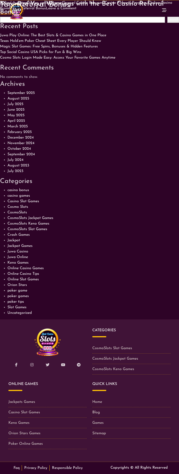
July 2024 (15, 160)
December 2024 (20, 137)
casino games (18, 196)
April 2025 (16, 121)
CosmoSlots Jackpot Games (30, 218)
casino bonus (18, 190)
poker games (18, 296)
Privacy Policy (35, 468)
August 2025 (18, 98)
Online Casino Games (25, 268)
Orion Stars (17, 285)
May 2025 (15, 115)
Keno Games (18, 263)
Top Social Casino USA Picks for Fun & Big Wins (40, 52)
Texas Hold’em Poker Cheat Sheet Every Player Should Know (50, 41)
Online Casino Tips (23, 274)
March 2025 (17, 126)
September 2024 (21, 154)
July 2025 (15, 104)
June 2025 (15, 110)
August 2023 (18, 165)
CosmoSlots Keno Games (28, 223)
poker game (17, 290)
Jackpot (13, 240)
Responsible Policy (67, 468)
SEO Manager (96, 20)
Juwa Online (17, 257)
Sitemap (99, 433)
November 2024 (20, 143)
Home (97, 402)
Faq (17, 468)
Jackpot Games (20, 246)
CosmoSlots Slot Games (27, 229)
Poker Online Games (25, 444)
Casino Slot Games (23, 201)
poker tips (15, 302)
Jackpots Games (21, 402)
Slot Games (17, 307)
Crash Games (18, 235)
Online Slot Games (23, 279)
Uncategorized (19, 313)
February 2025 (19, 132)
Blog (96, 412)
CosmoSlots (17, 212)
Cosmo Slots (17, 207)
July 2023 (15, 171)
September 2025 (21, 93)
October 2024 (19, 149)
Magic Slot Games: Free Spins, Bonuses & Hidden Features (49, 46)
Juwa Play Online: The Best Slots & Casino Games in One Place (53, 35)
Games (98, 423)
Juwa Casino (17, 251)
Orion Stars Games (24, 433)
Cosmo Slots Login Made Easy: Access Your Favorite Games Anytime (57, 58)
